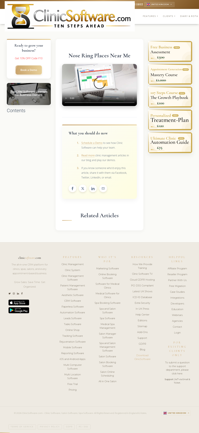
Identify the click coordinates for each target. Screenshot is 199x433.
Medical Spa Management (107, 326)
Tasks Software (72, 324)
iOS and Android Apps (72, 359)
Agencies (177, 321)
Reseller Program (177, 274)
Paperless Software (72, 306)
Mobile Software (72, 347)
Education (177, 309)
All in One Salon (107, 381)
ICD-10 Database (142, 297)
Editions (142, 320)
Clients (169, 16)
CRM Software (72, 300)
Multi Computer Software (72, 367)
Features (150, 16)
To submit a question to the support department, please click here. (177, 368)
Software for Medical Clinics (107, 285)
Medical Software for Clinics (107, 295)
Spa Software (107, 318)
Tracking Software (72, 335)
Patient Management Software (72, 287)
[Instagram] (14, 293)
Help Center (142, 314)
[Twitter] (9, 293)
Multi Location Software (72, 376)
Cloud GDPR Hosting (142, 279)
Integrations (177, 297)
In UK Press (142, 308)
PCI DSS (83, 427)
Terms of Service (22, 427)
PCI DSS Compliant (142, 285)
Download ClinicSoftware (142, 357)
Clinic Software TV (142, 273)
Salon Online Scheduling (107, 373)
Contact (177, 326)
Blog (142, 349)
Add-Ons (142, 332)
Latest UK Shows (142, 291)
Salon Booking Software (107, 364)
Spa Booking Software (108, 302)
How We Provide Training (142, 266)
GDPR (142, 343)
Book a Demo (28, 70)
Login (177, 332)
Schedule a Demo (92, 143)
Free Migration (177, 286)
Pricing (73, 389)
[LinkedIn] (18, 293)
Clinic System (72, 270)
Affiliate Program (177, 268)
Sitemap (142, 326)
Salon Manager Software (107, 335)
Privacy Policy (50, 427)
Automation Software (72, 312)
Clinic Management (72, 264)
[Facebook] (22, 293)
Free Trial (72, 384)
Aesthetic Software (73, 295)
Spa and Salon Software (107, 310)
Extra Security (142, 302)
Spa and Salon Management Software (107, 347)
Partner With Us (177, 280)
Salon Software (107, 356)
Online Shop (72, 330)
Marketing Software (107, 268)
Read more (88, 155)
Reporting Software (72, 353)
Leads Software (73, 318)
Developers (177, 303)
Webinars (177, 315)
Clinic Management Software (72, 278)
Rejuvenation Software (72, 341)
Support (142, 338)
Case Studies (177, 291)
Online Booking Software (107, 276)
